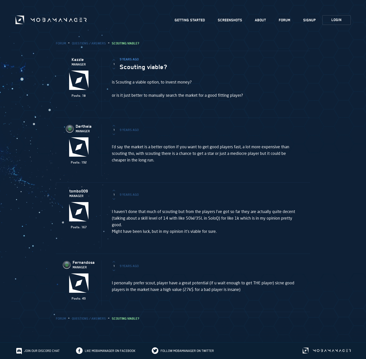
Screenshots (230, 20)
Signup (309, 20)
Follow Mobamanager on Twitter (187, 351)
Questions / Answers (89, 43)
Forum (285, 20)
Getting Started (190, 20)
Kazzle (78, 59)
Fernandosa (84, 262)
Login (336, 20)
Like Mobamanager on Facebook (110, 351)
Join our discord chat (42, 351)
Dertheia (84, 126)
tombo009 (78, 191)
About (260, 20)
